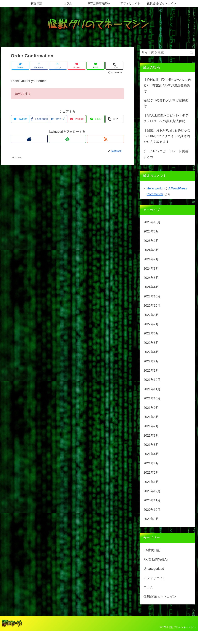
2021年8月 (151, 417)
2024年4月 (151, 287)
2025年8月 (151, 231)
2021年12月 (152, 380)
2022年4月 (151, 352)
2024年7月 (151, 259)
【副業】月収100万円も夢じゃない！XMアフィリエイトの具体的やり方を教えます (166, 136)
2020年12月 (152, 491)
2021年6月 (151, 435)
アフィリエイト (154, 578)
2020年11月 (152, 500)
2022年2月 (151, 361)
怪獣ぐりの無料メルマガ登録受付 (165, 103)
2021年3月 (151, 463)
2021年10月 (152, 398)
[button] (191, 52)
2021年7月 (151, 426)
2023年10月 (152, 296)
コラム (148, 587)
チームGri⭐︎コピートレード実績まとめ (165, 154)
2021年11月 (152, 389)
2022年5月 (151, 343)
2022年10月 (152, 305)
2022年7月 (151, 324)
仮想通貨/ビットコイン (159, 596)
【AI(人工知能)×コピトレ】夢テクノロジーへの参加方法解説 (166, 118)
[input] (167, 52)
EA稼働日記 (152, 550)
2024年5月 (151, 278)
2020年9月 (151, 519)
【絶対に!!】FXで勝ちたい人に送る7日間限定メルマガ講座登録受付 (167, 85)
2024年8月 (151, 250)
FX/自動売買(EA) (155, 559)
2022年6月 (151, 333)
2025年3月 (151, 241)
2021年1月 (151, 482)
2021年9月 (151, 408)
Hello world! (155, 188)
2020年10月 (152, 509)
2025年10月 (152, 222)
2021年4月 (151, 454)
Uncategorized (153, 568)
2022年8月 (151, 315)
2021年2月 (151, 472)
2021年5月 (151, 445)
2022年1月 (151, 370)
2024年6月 (151, 268)
